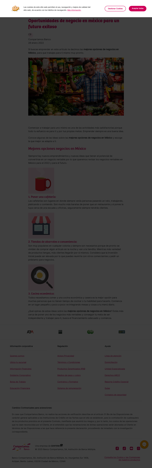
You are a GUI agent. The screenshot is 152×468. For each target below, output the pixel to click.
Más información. (74, 10)
